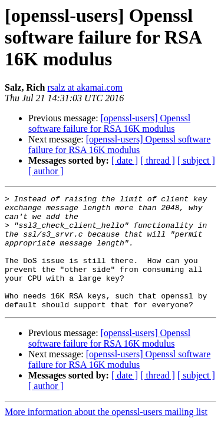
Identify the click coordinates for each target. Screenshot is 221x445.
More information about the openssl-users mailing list (106, 435)
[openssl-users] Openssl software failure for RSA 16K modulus (109, 123)
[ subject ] (196, 160)
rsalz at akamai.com (85, 87)
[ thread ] (157, 160)
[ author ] (46, 171)
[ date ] (124, 160)
